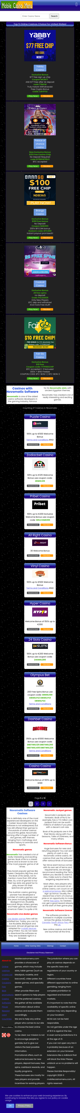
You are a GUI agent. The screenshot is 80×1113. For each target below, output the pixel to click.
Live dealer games (16, 918)
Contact (63, 946)
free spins (54, 900)
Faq (4, 986)
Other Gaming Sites (33, 946)
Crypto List (7, 974)
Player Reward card (5, 1010)
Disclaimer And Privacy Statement (40, 953)
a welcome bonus (52, 891)
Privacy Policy (24, 1106)
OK (10, 1106)
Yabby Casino (40, 68)
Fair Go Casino (40, 355)
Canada (46, 922)
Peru (66, 922)
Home (16, 946)
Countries (7, 1018)
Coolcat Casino (39, 284)
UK (59, 924)
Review (46, 96)
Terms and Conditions (37, 439)
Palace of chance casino (40, 144)
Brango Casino (40, 212)
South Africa (57, 922)
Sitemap (50, 946)
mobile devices (28, 928)
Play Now (33, 96)
